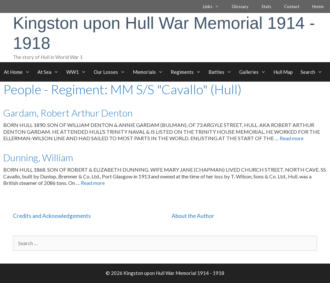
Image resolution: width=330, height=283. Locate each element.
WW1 (78, 72)
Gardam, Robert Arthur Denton (68, 113)
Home (318, 6)
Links (214, 6)
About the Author (193, 215)
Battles (221, 72)
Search (313, 72)
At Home (19, 72)
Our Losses (111, 72)
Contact (291, 6)
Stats (266, 6)
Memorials (150, 72)
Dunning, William (38, 157)
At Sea (49, 72)
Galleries (254, 72)
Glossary (240, 6)
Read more (291, 138)
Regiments (188, 72)
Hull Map (283, 72)
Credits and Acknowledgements (52, 215)
